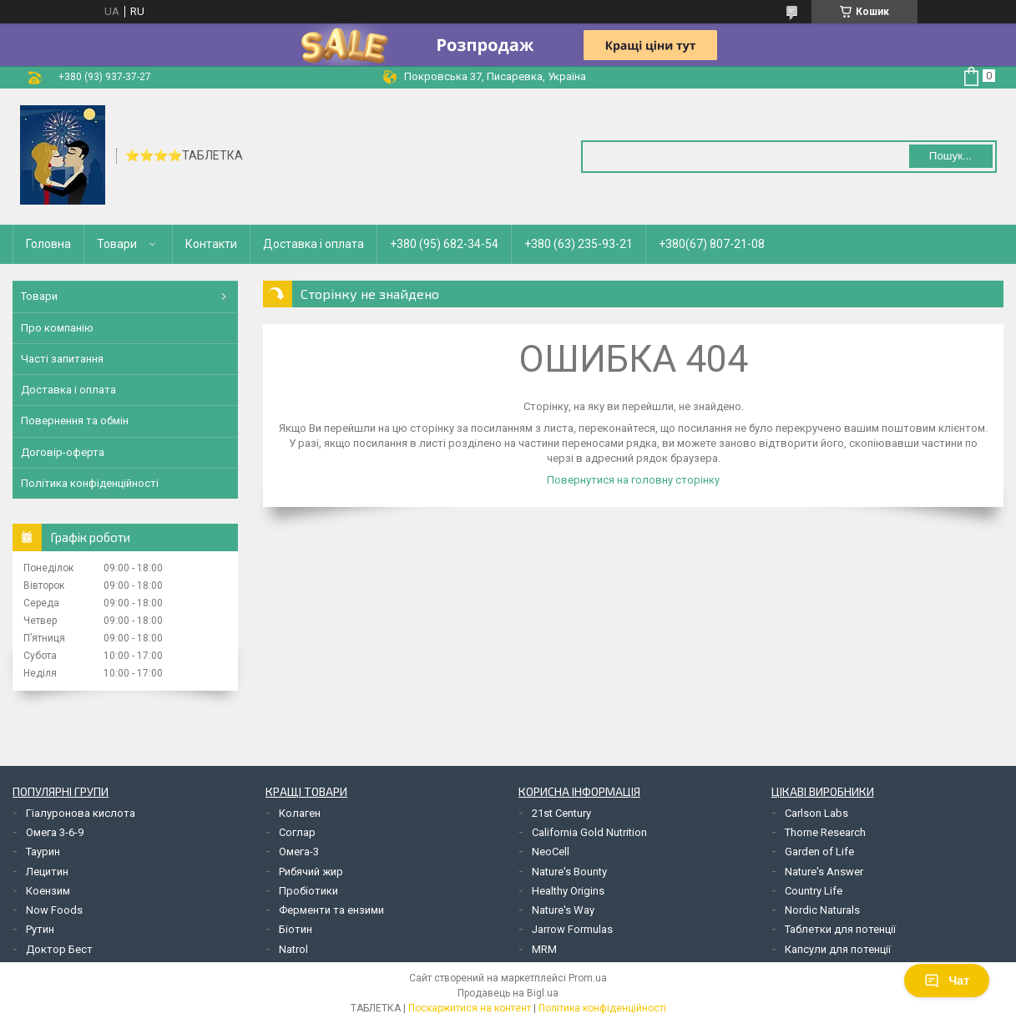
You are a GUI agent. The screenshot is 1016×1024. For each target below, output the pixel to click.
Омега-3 (299, 851)
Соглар (297, 832)
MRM (544, 949)
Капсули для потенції (838, 949)
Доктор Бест (59, 949)
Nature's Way (563, 910)
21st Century (561, 813)
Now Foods (54, 910)
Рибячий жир (311, 871)
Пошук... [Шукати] (950, 156)
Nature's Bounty (569, 871)
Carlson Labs (816, 813)
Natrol (293, 949)
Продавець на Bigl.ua (508, 993)
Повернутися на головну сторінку (633, 480)
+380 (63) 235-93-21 (578, 244)
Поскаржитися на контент (469, 1008)
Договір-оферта (62, 452)
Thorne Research (825, 832)
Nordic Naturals (822, 910)
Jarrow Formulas (572, 929)
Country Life (813, 891)
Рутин (40, 929)
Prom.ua (588, 978)
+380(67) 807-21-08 (712, 244)
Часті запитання (62, 358)
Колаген (300, 813)
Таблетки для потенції (840, 929)
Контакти (211, 244)
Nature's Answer (824, 871)
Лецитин (47, 871)
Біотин (295, 929)
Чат (946, 980)
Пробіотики (308, 891)
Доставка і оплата (313, 244)
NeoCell (550, 851)
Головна (48, 244)
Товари (117, 244)
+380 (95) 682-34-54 (444, 244)
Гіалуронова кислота (80, 813)
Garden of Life (819, 851)
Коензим (48, 891)
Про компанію (57, 328)
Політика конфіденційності (90, 483)
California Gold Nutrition (589, 832)
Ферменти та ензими (331, 910)
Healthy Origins (568, 891)
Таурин (43, 851)
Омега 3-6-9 (54, 832)
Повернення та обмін (75, 420)
